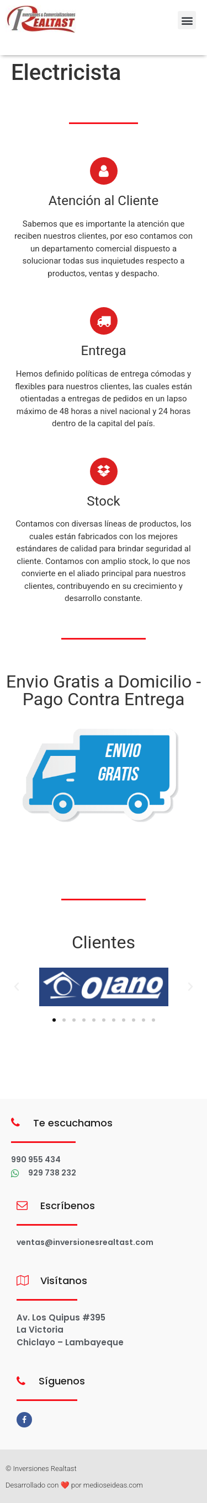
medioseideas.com (113, 1485)
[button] (187, 20)
